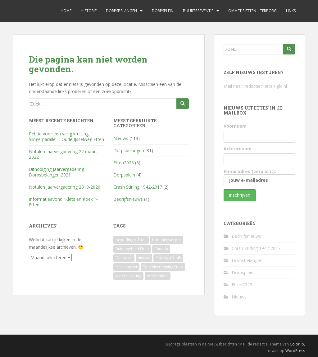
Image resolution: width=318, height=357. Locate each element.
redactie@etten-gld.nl (265, 86)
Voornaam (235, 126)
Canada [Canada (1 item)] (161, 248)
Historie (89, 10)
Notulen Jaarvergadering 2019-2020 (64, 187)
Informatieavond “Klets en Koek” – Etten (63, 202)
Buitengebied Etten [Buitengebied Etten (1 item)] (132, 248)
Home (66, 10)
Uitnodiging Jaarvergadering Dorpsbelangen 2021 (56, 172)
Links (291, 10)
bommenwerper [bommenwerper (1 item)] (166, 239)
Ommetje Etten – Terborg (252, 10)
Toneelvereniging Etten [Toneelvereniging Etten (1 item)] (163, 267)
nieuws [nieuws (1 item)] (144, 258)
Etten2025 (123, 163)
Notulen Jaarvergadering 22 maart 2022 (63, 154)
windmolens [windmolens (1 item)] (157, 276)
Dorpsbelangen (121, 10)
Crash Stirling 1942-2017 (137, 187)
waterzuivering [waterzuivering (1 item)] (128, 276)
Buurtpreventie (198, 10)
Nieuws (120, 138)
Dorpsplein (163, 10)
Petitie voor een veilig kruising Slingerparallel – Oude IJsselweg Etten (66, 136)
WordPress (295, 350)
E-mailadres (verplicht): (259, 177)
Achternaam (238, 149)
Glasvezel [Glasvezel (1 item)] (124, 258)
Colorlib (297, 344)
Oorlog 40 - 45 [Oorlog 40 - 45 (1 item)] (168, 258)
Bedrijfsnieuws (128, 199)
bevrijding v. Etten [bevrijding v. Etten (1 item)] (131, 239)
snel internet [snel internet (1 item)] (126, 267)
